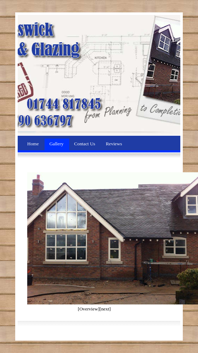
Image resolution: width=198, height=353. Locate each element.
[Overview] (88, 309)
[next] (105, 309)
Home (33, 143)
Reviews (114, 143)
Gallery (57, 143)
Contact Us (85, 143)
